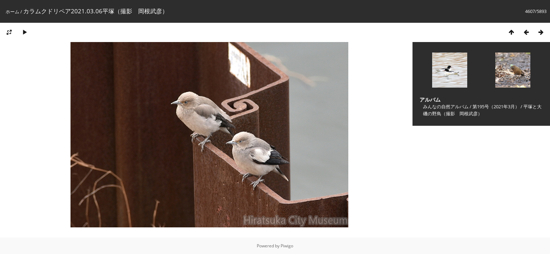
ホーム (12, 11)
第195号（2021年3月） (495, 106)
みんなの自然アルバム (446, 106)
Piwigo (287, 246)
